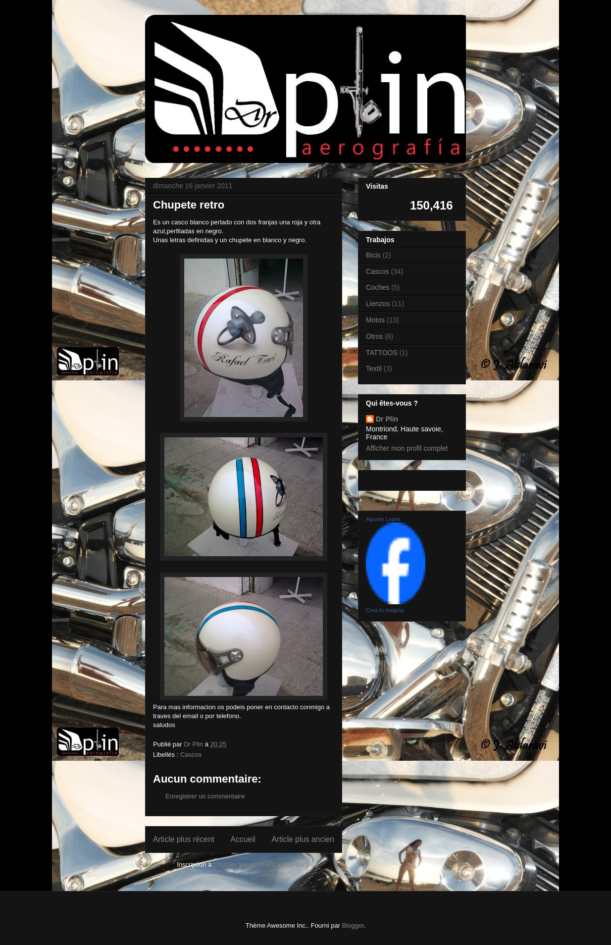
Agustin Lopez (383, 519)
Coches (377, 287)
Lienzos (378, 304)
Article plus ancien (302, 839)
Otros (374, 336)
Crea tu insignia (385, 610)
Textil (374, 368)
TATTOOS (382, 353)
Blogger (353, 925)
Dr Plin (387, 419)
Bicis (373, 255)
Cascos (191, 754)
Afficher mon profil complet (407, 448)
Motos (375, 320)
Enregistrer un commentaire (205, 796)
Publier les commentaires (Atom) (263, 864)
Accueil (243, 839)
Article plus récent (183, 839)
